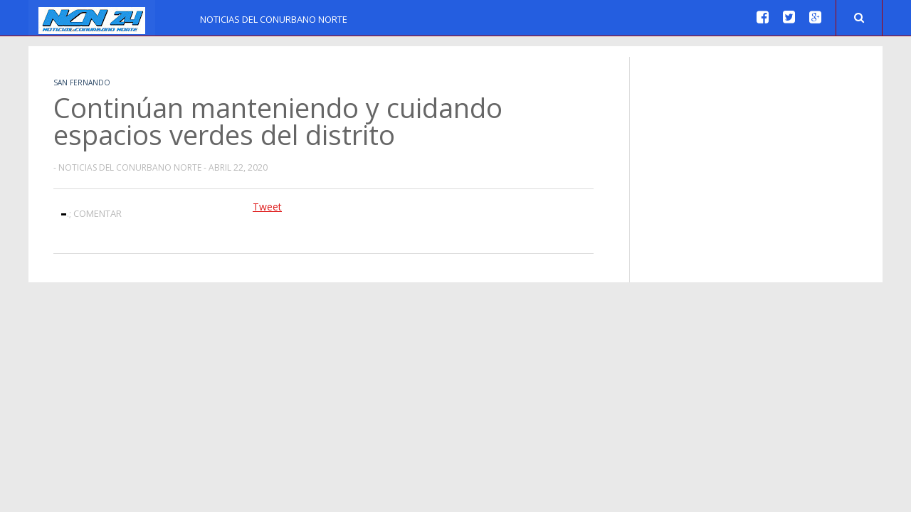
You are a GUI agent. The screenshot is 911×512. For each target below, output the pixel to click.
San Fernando (81, 82)
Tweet (267, 206)
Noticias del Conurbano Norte (273, 19)
